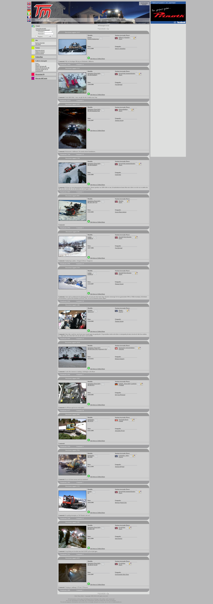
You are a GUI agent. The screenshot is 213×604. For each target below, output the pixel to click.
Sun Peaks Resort (123, 419)
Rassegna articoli (40, 50)
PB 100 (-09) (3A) (92, 202)
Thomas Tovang (119, 120)
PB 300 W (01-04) (92, 565)
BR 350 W (90, 421)
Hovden (121, 201)
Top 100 (37, 65)
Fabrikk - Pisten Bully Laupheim (128, 383)
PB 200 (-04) (91, 529)
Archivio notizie (39, 53)
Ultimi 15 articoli (40, 52)
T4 (88, 493)
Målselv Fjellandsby (124, 37)
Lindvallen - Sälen (124, 455)
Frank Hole (118, 174)
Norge (120, 39)
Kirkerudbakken (123, 109)
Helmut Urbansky (119, 358)
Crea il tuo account (41, 28)
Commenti (39, 70)
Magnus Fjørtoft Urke (121, 502)
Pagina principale (40, 42)
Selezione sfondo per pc (41, 69)
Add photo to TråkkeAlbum (97, 58)
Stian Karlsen (118, 538)
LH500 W (90, 238)
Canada (121, 421)
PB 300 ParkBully (92, 75)
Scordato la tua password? (43, 30)
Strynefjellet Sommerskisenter (127, 73)
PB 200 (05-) (91, 385)
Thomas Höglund (119, 466)
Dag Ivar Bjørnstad (120, 394)
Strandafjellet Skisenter (125, 237)
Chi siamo (38, 44)
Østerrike (121, 349)
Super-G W (91, 311)
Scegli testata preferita (144, 3)
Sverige (121, 311)
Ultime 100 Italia (40, 66)
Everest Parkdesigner (93, 39)
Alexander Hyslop (120, 430)
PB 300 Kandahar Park (94, 111)
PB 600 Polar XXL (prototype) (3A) (97, 349)
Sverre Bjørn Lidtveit (120, 212)
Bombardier (91, 419)
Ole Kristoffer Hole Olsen (122, 574)
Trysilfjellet (122, 527)
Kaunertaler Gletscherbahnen (126, 347)
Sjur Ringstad (118, 84)
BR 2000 (90, 457)
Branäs (121, 310)
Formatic (90, 310)
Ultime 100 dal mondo (42, 67)
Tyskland (121, 385)
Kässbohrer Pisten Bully (94, 73)
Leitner (89, 237)
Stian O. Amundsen (120, 48)
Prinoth (90, 37)
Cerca (36, 63)
